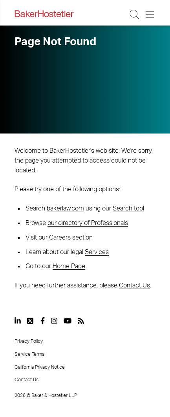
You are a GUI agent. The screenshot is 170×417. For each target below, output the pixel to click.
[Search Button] (135, 14)
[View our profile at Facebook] (42, 320)
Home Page (69, 266)
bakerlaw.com (65, 208)
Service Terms (29, 354)
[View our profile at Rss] (81, 320)
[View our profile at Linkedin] (18, 320)
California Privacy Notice (40, 367)
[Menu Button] (150, 14)
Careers (60, 237)
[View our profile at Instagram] (54, 320)
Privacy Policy (29, 341)
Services (97, 252)
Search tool (128, 208)
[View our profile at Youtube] (67, 320)
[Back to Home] (44, 13)
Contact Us (134, 285)
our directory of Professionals (88, 223)
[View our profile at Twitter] (30, 320)
